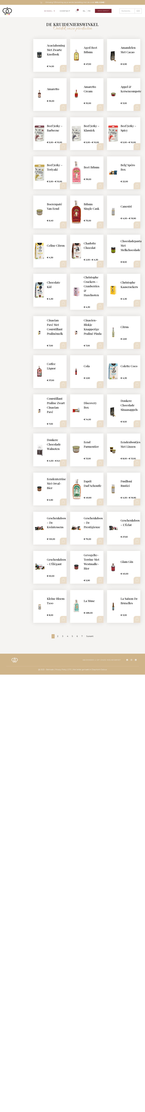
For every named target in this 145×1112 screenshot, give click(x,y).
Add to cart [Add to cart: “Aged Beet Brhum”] (99, 68)
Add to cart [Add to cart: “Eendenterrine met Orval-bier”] (63, 501)
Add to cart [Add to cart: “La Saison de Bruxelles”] (136, 619)
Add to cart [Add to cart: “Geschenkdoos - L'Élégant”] (63, 580)
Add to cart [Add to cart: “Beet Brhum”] (99, 185)
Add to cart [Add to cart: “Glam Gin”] (136, 580)
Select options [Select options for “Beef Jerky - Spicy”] (136, 146)
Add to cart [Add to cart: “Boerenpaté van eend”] (63, 224)
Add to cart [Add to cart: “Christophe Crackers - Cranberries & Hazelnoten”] (99, 306)
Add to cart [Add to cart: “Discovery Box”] (99, 423)
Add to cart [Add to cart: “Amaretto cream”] (99, 107)
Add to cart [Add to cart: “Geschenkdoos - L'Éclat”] (136, 541)
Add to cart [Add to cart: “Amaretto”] (63, 107)
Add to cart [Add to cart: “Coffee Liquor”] (63, 384)
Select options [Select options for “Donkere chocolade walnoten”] (63, 462)
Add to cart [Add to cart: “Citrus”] (136, 345)
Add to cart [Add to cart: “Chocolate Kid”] (63, 303)
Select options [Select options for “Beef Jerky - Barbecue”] (63, 146)
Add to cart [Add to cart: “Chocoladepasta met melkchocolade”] (136, 263)
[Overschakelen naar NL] (81, 10)
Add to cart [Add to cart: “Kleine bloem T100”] (63, 619)
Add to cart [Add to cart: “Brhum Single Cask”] (99, 224)
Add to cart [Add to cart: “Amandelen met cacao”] (136, 68)
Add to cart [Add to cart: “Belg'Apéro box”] (136, 185)
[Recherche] (127, 11)
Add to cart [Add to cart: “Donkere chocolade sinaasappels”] (136, 423)
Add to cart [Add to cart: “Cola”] (99, 384)
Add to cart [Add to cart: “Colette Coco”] (136, 384)
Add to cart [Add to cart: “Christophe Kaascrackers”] (136, 303)
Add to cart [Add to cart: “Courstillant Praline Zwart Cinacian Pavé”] (63, 423)
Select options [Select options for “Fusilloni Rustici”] (136, 501)
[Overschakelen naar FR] (86, 10)
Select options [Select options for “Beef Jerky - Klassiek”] (99, 146)
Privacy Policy (60, 670)
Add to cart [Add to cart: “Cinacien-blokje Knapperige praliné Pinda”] (99, 345)
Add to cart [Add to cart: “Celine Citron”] (63, 263)
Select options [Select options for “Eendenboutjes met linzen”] (136, 462)
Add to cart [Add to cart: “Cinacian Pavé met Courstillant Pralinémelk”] (63, 345)
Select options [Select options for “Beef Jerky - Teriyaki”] (63, 185)
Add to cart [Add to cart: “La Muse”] (99, 619)
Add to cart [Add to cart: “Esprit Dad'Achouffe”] (99, 501)
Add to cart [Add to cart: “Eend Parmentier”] (99, 462)
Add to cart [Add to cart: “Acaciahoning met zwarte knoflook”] (63, 68)
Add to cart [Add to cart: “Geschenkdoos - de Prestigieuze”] (99, 541)
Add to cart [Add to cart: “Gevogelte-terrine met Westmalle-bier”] (99, 580)
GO (138, 11)
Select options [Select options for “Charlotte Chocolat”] (99, 263)
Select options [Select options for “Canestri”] (136, 224)
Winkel (47, 11)
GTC (69, 670)
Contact (63, 11)
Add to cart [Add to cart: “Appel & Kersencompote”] (136, 107)
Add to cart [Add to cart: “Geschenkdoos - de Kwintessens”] (63, 541)
